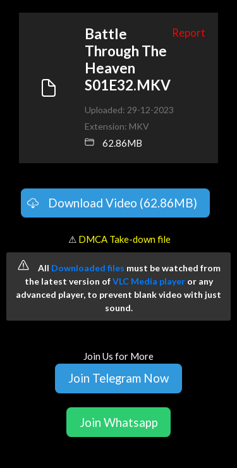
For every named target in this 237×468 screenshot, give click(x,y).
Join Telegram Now (118, 378)
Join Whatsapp (119, 422)
